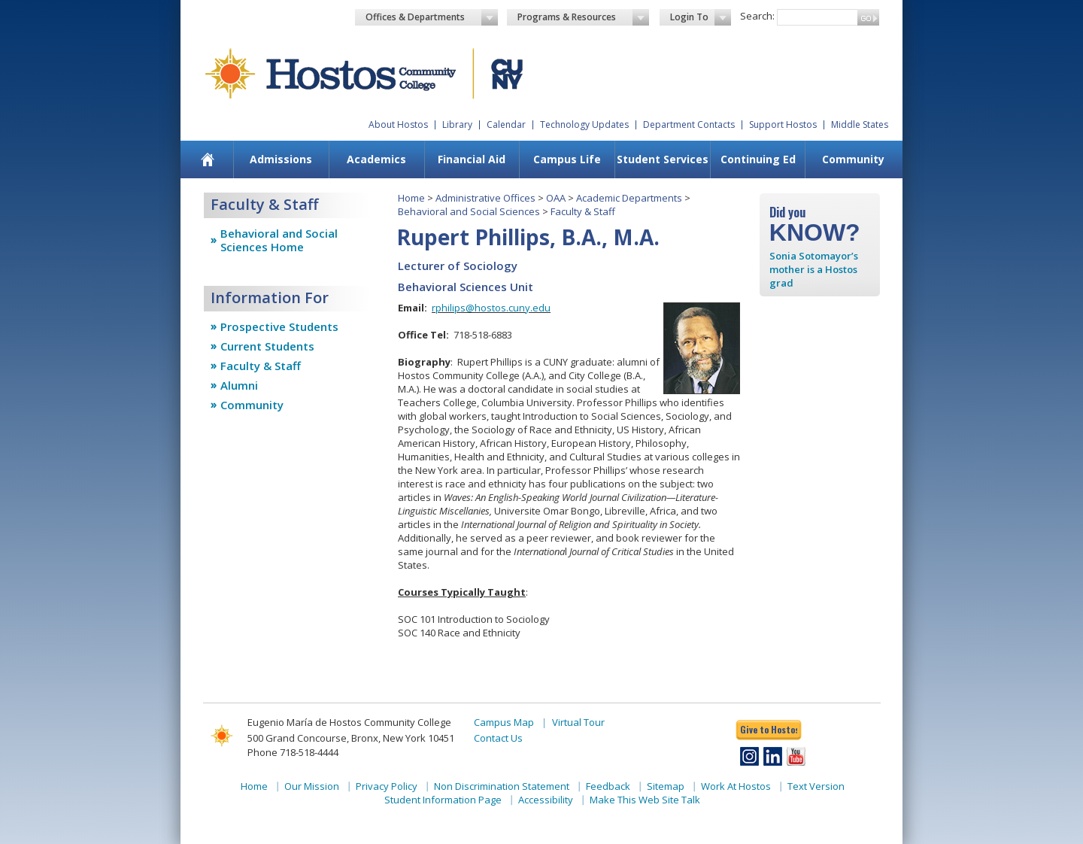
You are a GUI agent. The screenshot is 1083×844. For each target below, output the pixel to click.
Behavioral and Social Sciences (469, 211)
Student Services (662, 159)
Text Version (816, 786)
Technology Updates (584, 124)
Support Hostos (783, 124)
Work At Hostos (736, 786)
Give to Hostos (768, 729)
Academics (376, 159)
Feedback (608, 786)
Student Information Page (443, 799)
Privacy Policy (386, 786)
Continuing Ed (758, 159)
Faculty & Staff (260, 365)
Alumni (239, 385)
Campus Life (567, 159)
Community (853, 159)
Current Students (267, 346)
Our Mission (311, 786)
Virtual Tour (578, 722)
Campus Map (504, 722)
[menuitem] (208, 159)
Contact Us (498, 738)
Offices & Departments (432, 17)
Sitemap (665, 786)
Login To (700, 17)
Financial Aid (471, 159)
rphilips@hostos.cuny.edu (491, 307)
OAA (556, 198)
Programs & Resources (583, 17)
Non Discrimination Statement (501, 786)
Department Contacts (689, 124)
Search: (757, 16)
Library (457, 124)
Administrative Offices (485, 198)
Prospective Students (279, 326)
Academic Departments (629, 198)
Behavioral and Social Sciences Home (279, 240)
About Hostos (398, 124)
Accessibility (545, 799)
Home (411, 198)
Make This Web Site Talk (645, 799)
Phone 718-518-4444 (292, 752)
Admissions (281, 159)
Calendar (506, 124)
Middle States (859, 124)
